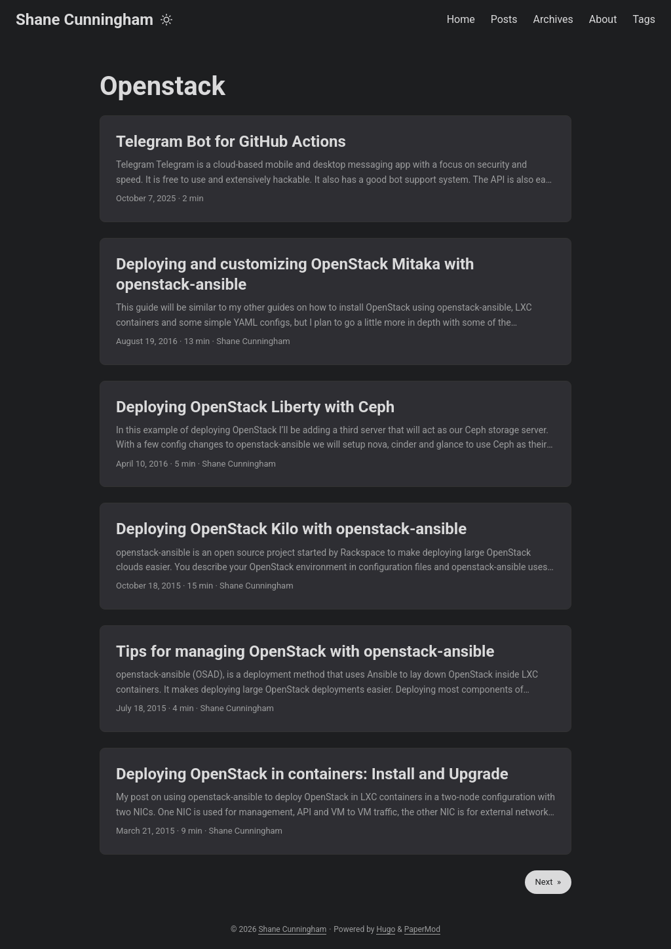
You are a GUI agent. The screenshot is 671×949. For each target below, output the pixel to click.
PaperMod (422, 929)
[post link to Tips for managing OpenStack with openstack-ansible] (335, 678)
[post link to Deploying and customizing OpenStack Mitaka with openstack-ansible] (335, 301)
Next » (548, 882)
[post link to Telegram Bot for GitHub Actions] (335, 169)
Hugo (385, 929)
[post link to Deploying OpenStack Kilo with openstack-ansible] (335, 556)
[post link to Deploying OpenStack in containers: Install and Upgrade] (335, 801)
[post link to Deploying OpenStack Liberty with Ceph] (335, 434)
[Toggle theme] (166, 19)
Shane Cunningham (84, 19)
